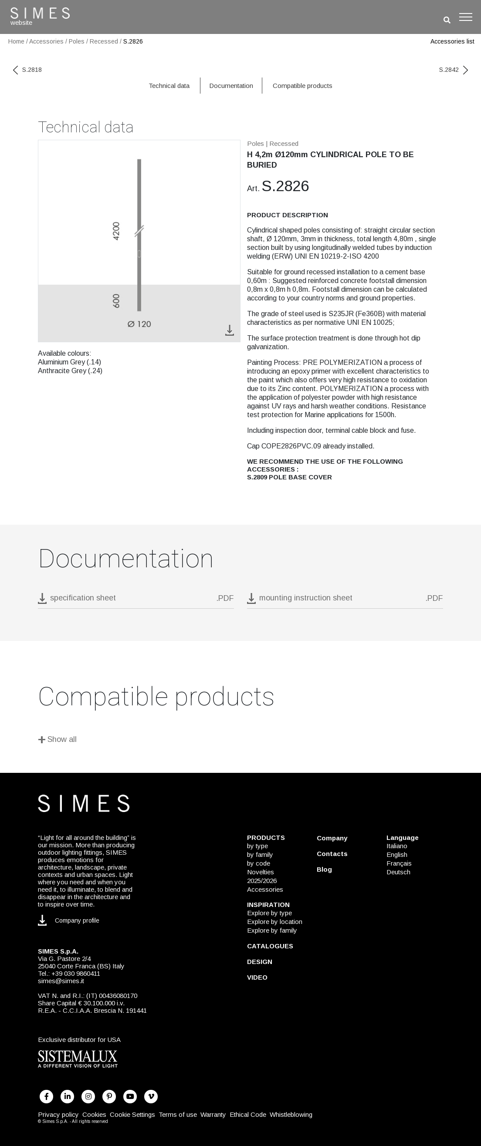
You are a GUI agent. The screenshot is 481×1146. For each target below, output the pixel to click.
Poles (77, 41)
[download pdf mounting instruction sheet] (345, 601)
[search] (447, 20)
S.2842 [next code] (453, 69)
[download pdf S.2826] (136, 601)
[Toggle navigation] (466, 17)
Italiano (396, 845)
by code (258, 863)
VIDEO (257, 977)
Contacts (332, 853)
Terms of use (178, 1114)
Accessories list (452, 41)
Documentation (231, 85)
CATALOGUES (270, 946)
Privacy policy (58, 1114)
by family (260, 854)
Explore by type (269, 913)
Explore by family (272, 930)
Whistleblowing (291, 1114)
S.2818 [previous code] (27, 69)
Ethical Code (248, 1114)
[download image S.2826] (229, 330)
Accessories (46, 41)
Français (399, 863)
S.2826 (133, 41)
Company (332, 838)
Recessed (104, 41)
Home (16, 41)
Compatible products (302, 85)
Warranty (213, 1114)
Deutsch (398, 872)
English (396, 854)
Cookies (94, 1114)
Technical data (169, 85)
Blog (324, 869)
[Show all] (240, 741)
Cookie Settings (132, 1114)
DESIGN (259, 961)
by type (257, 845)
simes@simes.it (61, 980)
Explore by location (274, 921)
